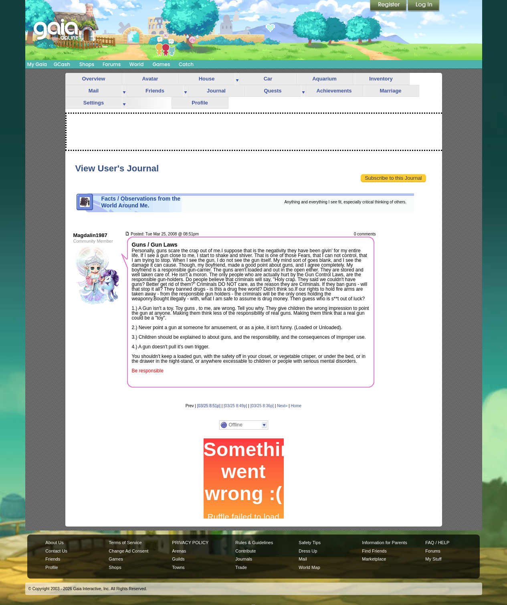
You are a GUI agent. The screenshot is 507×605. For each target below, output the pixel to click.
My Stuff (433, 559)
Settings (93, 103)
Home (296, 406)
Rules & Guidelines (254, 542)
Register (389, 6)
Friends (154, 91)
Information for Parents (384, 542)
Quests (272, 91)
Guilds (178, 559)
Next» (282, 406)
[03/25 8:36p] (262, 406)
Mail (94, 91)
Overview (93, 79)
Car (268, 79)
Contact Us (56, 551)
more (237, 79)
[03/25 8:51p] (208, 406)
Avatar (150, 79)
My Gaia (37, 64)
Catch (186, 64)
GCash (62, 64)
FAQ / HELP (437, 542)
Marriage (390, 91)
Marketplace (374, 559)
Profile (200, 103)
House (207, 79)
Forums (112, 64)
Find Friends (374, 551)
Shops (86, 64)
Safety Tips (310, 542)
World (136, 64)
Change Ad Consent (128, 551)
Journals (243, 559)
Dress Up (308, 551)
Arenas (179, 551)
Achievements (333, 91)
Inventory (381, 79)
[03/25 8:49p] (235, 406)
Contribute (245, 551)
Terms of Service (125, 542)
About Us (54, 542)
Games (161, 64)
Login (424, 6)
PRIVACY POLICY (190, 542)
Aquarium (324, 79)
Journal (216, 91)
